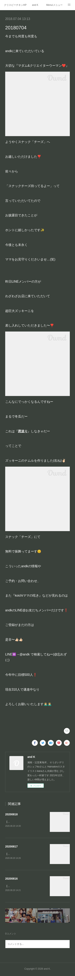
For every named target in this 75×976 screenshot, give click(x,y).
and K (35, 5)
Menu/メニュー (54, 5)
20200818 (11, 814)
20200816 (11, 879)
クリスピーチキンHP (15, 5)
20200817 (11, 846)
